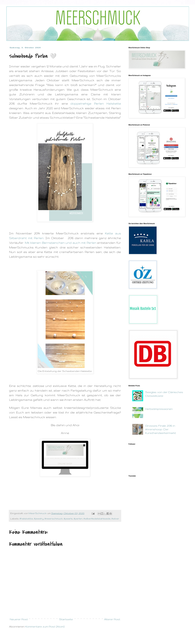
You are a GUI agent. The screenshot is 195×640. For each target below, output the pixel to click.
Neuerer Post (19, 619)
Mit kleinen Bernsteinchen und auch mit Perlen (61, 242)
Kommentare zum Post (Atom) (45, 626)
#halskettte (26, 518)
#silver (115, 518)
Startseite (66, 619)
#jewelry (39, 518)
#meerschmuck (54, 518)
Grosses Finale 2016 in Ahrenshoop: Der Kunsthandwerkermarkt (160, 429)
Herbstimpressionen (159, 408)
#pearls (68, 518)
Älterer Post (112, 619)
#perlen (78, 518)
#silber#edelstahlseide (97, 518)
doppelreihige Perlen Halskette (95, 103)
